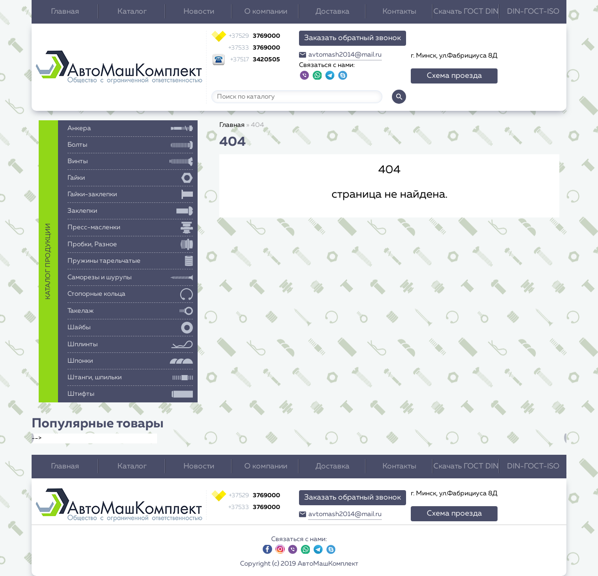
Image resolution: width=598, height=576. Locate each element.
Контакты (399, 12)
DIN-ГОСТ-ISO (533, 12)
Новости (198, 12)
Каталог (132, 12)
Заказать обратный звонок (352, 38)
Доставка (332, 12)
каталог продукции (48, 261)
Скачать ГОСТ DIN (465, 12)
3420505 (255, 60)
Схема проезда (454, 76)
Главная (65, 12)
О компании (265, 12)
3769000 (254, 36)
